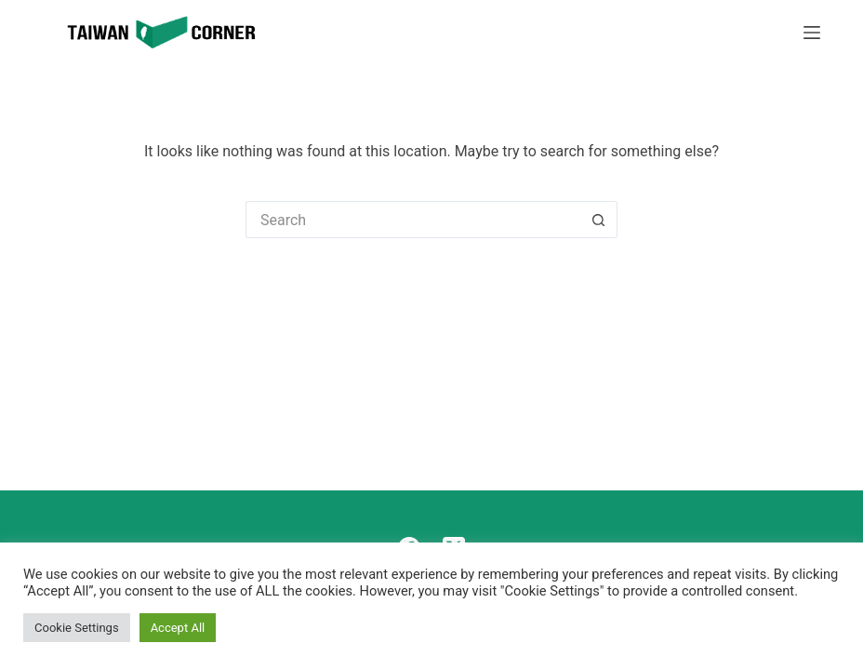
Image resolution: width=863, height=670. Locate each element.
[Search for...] (413, 219)
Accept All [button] (178, 628)
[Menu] (811, 32)
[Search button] (598, 219)
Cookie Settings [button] (76, 628)
